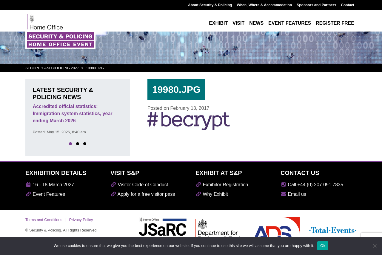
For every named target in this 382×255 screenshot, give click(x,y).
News (256, 23)
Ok (322, 245)
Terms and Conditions (43, 220)
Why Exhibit (211, 194)
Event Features (45, 194)
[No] (375, 246)
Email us (293, 194)
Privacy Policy (81, 220)
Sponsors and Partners (316, 5)
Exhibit (218, 23)
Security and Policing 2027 (52, 68)
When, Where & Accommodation (264, 5)
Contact (347, 5)
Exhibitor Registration (221, 184)
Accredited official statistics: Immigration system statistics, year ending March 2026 (73, 113)
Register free (335, 23)
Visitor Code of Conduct (139, 184)
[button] (70, 144)
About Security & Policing (210, 5)
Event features (289, 23)
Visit (238, 23)
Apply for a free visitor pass (142, 194)
